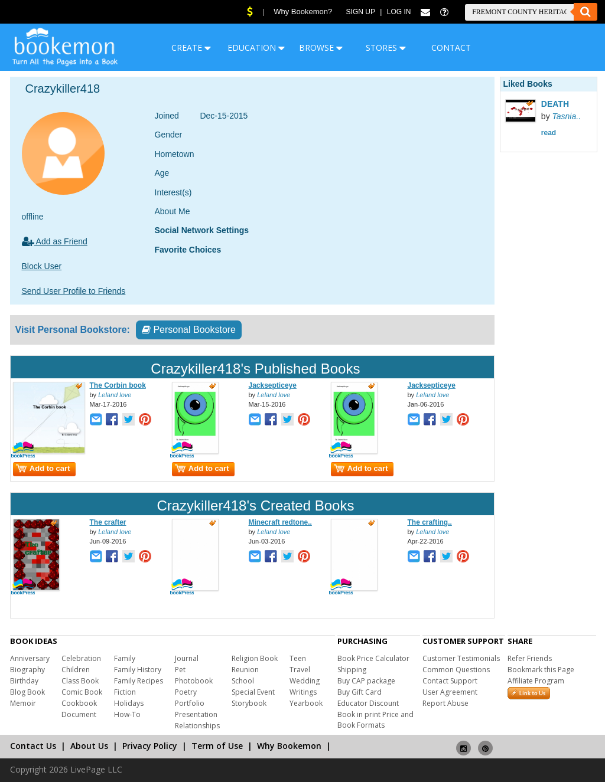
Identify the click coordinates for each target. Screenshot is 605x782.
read (548, 133)
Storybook (249, 703)
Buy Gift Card (359, 692)
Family (124, 658)
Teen (298, 658)
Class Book (80, 681)
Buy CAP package (366, 681)
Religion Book (255, 658)
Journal (187, 658)
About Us (89, 745)
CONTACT (451, 47)
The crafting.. (430, 522)
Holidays (129, 703)
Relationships (197, 726)
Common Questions (456, 670)
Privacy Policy (149, 745)
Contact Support (449, 681)
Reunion (245, 670)
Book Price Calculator (373, 658)
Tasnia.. (566, 116)
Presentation (196, 714)
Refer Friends (530, 658)
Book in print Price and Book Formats (375, 719)
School (243, 681)
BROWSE (321, 47)
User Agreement (449, 692)
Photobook (194, 681)
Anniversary (30, 658)
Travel (300, 670)
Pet (180, 670)
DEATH (555, 104)
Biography (27, 670)
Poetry (186, 692)
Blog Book (27, 692)
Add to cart (43, 468)
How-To (127, 714)
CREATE (191, 47)
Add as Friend (54, 241)
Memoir (23, 703)
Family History (137, 670)
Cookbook (79, 703)
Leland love (114, 394)
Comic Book (81, 692)
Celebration (81, 658)
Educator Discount (368, 703)
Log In (399, 12)
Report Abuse (445, 703)
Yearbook (306, 703)
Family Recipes (138, 681)
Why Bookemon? (303, 11)
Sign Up (360, 12)
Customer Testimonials (461, 658)
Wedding (305, 681)
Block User (42, 266)
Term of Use (217, 745)
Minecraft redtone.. (280, 522)
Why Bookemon (289, 745)
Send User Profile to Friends (74, 291)
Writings (303, 692)
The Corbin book (118, 385)
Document (78, 714)
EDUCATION (256, 47)
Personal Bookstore (189, 330)
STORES (386, 47)
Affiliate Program (536, 681)
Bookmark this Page (541, 670)
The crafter (108, 522)
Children (75, 670)
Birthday (24, 681)
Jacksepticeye (273, 385)
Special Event (253, 692)
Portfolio (189, 703)
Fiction (125, 692)
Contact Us (33, 745)
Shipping (351, 670)
